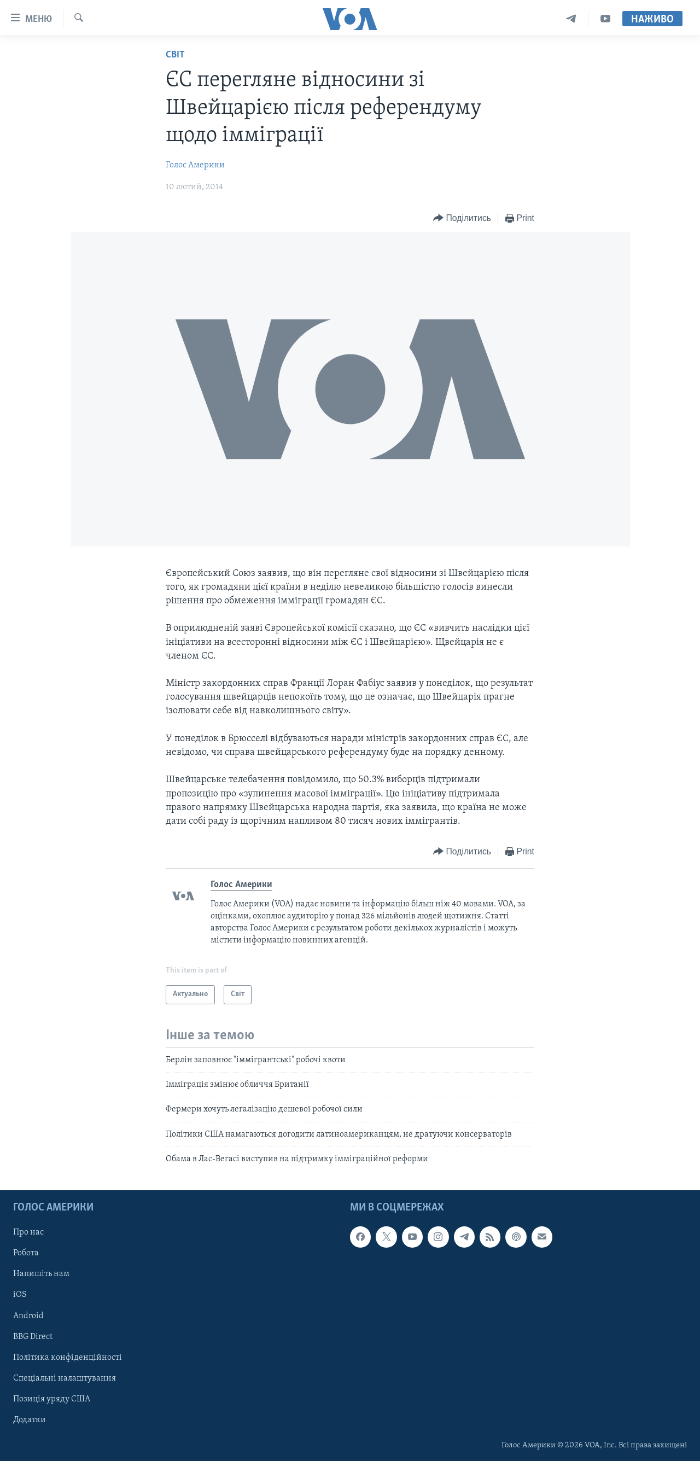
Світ (175, 55)
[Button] (462, 218)
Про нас (28, 1232)
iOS (20, 1294)
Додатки (29, 1419)
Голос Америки (195, 165)
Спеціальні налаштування (64, 1377)
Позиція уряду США (51, 1398)
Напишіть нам (41, 1274)
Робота (26, 1253)
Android (28, 1315)
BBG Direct (32, 1336)
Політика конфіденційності (67, 1357)
